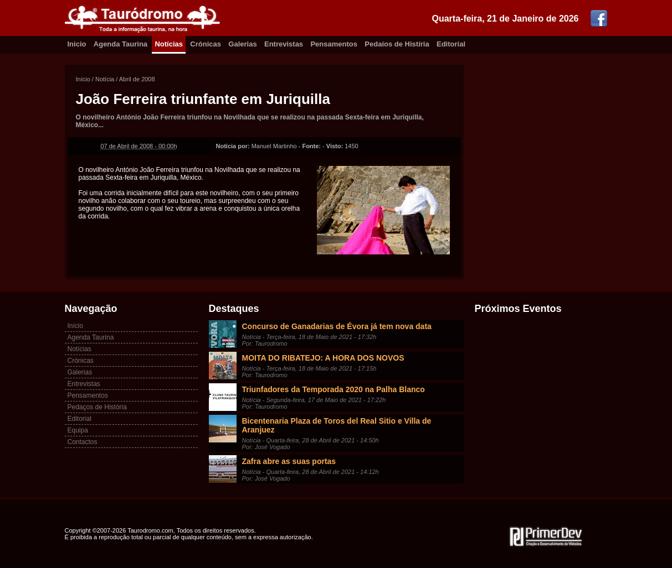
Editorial (451, 44)
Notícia (104, 79)
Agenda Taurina (120, 44)
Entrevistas (283, 44)
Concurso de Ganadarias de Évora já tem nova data (337, 326)
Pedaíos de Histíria (397, 44)
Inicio (77, 44)
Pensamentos (333, 44)
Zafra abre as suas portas (289, 461)
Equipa (78, 430)
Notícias (169, 44)
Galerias (242, 44)
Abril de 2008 (137, 79)
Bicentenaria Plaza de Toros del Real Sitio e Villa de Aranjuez (337, 425)
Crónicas (205, 44)
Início (83, 79)
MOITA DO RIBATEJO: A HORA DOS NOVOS (323, 357)
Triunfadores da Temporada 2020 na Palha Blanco (333, 389)
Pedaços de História (97, 407)
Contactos (83, 442)
